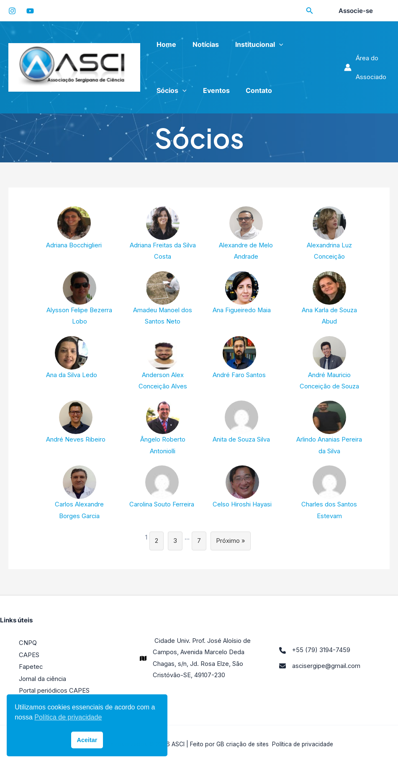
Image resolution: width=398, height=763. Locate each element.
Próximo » (230, 543)
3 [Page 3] (175, 543)
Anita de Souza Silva (241, 423)
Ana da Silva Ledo (71, 358)
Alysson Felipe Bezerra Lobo (79, 298)
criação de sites (246, 744)
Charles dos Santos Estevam (329, 494)
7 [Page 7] (199, 543)
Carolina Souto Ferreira (161, 488)
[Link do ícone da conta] (366, 67)
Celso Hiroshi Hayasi (242, 488)
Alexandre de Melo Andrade (246, 233)
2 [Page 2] (156, 543)
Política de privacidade (303, 744)
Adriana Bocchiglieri (74, 227)
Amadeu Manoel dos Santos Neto (163, 298)
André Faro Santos (239, 358)
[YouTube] (30, 11)
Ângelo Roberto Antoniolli (162, 429)
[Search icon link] (309, 11)
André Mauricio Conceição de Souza (329, 364)
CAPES (29, 656)
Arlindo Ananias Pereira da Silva (329, 429)
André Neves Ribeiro (75, 423)
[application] (272, 44)
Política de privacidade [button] (68, 717)
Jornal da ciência (43, 679)
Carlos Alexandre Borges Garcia (79, 494)
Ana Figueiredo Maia (242, 292)
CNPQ (28, 644)
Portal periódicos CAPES (54, 691)
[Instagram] (12, 11)
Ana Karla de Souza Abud (329, 298)
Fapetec (31, 667)
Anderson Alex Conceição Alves (162, 364)
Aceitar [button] (87, 740)
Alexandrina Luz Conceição (329, 233)
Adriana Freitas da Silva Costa (163, 233)
